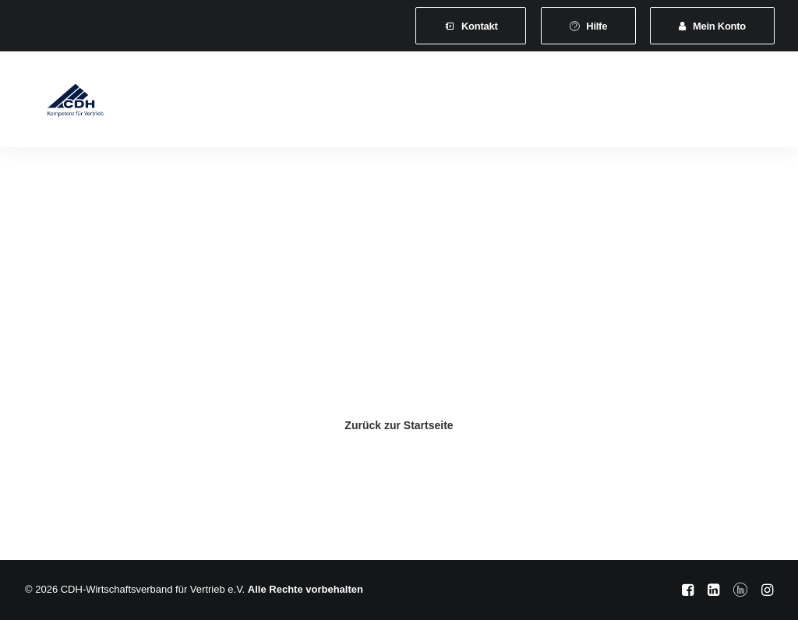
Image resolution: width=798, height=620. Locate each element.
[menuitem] (470, 25)
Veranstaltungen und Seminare (536, 102)
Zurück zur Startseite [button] (398, 425)
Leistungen (400, 102)
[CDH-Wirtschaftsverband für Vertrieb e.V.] (61, 102)
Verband (224, 102)
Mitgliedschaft (308, 102)
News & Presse (681, 102)
